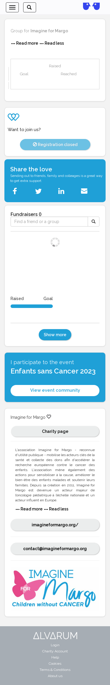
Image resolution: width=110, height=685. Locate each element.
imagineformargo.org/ (55, 524)
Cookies (55, 663)
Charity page (55, 431)
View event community (55, 390)
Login (55, 645)
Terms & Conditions (55, 670)
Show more (55, 334)
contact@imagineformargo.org (55, 548)
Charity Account (55, 651)
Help (55, 657)
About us (55, 676)
